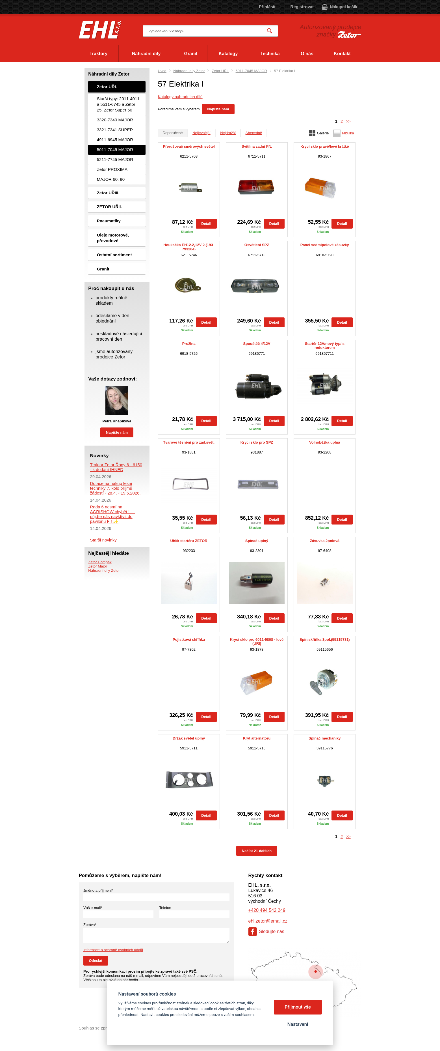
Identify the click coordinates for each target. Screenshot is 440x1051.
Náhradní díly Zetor (189, 71)
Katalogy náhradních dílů (180, 96)
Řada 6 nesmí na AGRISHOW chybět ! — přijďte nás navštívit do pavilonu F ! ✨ (112, 514)
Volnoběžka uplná (324, 442)
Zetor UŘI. (220, 71)
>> (348, 121)
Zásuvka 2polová (324, 541)
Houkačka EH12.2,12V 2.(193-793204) (188, 247)
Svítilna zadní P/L (257, 147)
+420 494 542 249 (266, 910)
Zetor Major (97, 566)
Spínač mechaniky (325, 738)
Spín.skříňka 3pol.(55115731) (325, 640)
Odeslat (96, 960)
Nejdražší (228, 133)
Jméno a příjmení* (98, 890)
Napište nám (218, 109)
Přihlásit (267, 6)
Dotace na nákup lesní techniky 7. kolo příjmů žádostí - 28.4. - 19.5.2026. (115, 488)
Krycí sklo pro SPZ (256, 442)
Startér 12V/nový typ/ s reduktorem (324, 346)
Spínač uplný (256, 541)
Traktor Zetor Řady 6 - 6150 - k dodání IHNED (116, 467)
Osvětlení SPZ (256, 245)
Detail (206, 224)
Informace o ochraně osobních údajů (113, 950)
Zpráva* (89, 925)
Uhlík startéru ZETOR (188, 541)
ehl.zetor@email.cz (267, 920)
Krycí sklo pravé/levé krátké (324, 147)
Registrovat (302, 6)
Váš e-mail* (92, 908)
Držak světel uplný (189, 738)
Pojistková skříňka (189, 640)
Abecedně (254, 133)
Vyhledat (269, 31)
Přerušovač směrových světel (189, 147)
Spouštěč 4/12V (256, 344)
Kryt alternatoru (257, 738)
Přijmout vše (298, 1007)
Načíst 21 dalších (257, 851)
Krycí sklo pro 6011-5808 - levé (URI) (256, 642)
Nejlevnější (201, 133)
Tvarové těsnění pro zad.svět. (188, 442)
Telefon (165, 908)
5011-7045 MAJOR (251, 71)
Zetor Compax (99, 562)
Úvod (162, 71)
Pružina (189, 344)
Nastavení (297, 1024)
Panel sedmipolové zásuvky (324, 245)
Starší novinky (103, 540)
